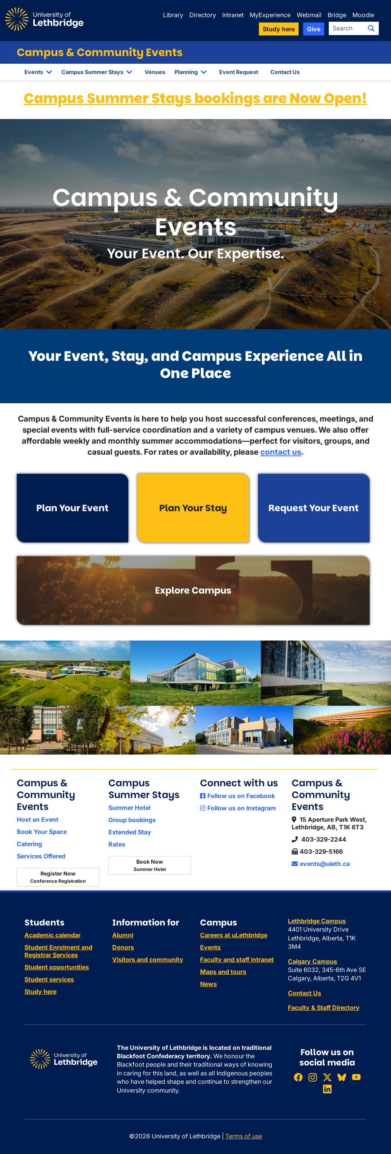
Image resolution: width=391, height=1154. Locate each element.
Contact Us (285, 72)
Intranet (233, 15)
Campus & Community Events (100, 52)
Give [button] (313, 29)
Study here (40, 991)
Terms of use (243, 1136)
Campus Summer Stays (92, 72)
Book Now (150, 865)
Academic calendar (52, 935)
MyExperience (270, 15)
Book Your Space (42, 831)
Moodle (363, 15)
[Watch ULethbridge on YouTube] (356, 1077)
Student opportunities (56, 967)
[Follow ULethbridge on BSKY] (342, 1077)
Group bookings (132, 820)
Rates (116, 844)
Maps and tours (223, 971)
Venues (155, 72)
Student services (49, 979)
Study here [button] (279, 29)
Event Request (238, 72)
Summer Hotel (129, 807)
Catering (29, 844)
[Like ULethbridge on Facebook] (298, 1077)
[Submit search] (371, 28)
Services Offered (41, 856)
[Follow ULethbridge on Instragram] (313, 1077)
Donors (123, 947)
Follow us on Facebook (237, 796)
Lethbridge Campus (317, 921)
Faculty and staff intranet (237, 959)
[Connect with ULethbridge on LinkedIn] (327, 1089)
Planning (186, 72)
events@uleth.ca (321, 864)
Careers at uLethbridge (233, 935)
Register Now (58, 877)
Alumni (122, 935)
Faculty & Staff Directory (324, 1007)
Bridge (337, 15)
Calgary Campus (312, 961)
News (208, 984)
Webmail (309, 15)
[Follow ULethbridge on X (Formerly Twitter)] (327, 1077)
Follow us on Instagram (238, 808)
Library (173, 15)
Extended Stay (129, 832)
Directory (202, 15)
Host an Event (37, 819)
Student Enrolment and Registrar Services (58, 951)
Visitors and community (147, 959)
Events (33, 72)
